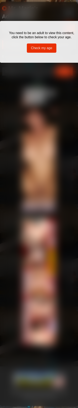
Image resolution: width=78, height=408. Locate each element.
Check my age (41, 48)
